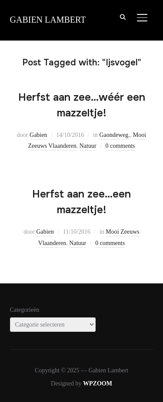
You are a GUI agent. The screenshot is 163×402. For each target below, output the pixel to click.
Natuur (88, 146)
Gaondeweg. (114, 135)
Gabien (38, 135)
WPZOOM (97, 383)
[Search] (123, 16)
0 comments (120, 146)
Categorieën (25, 310)
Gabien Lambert (48, 19)
